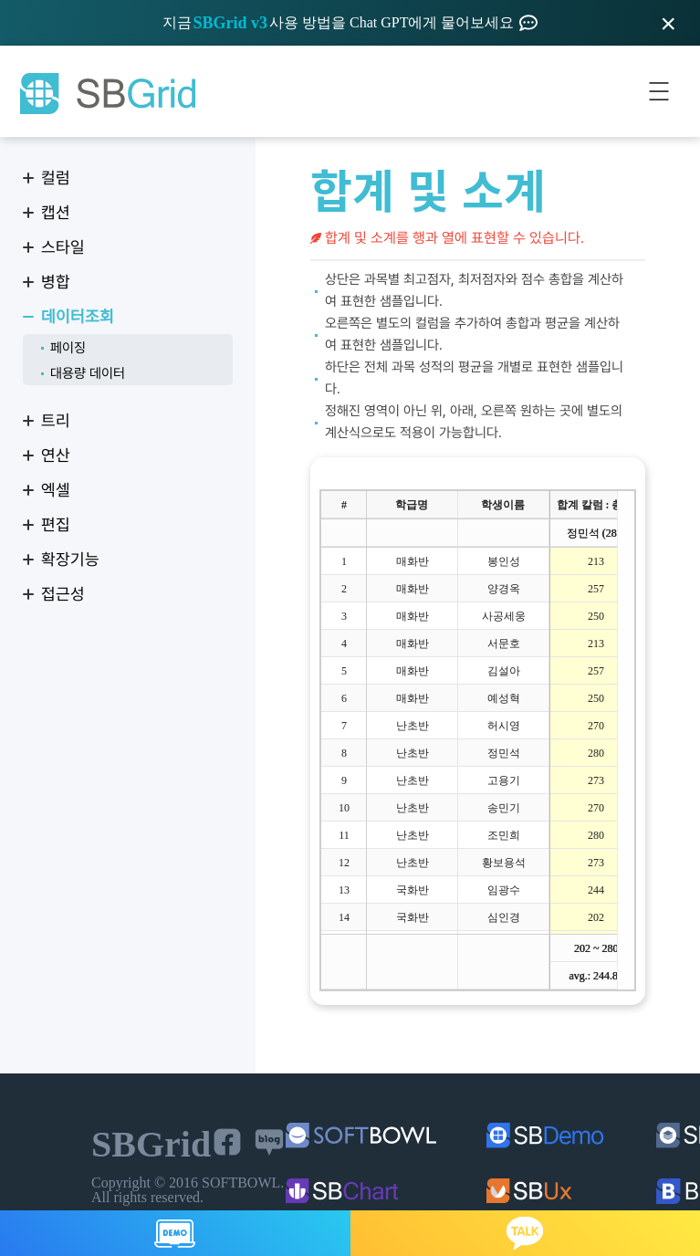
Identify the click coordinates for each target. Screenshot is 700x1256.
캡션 (55, 212)
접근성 (63, 593)
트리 (55, 420)
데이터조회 (77, 316)
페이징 (68, 348)
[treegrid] (477, 740)
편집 (55, 524)
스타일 (63, 246)
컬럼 (55, 177)
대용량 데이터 (87, 373)
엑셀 (55, 489)
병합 (55, 281)
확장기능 (70, 559)
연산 (55, 455)
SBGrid (106, 94)
